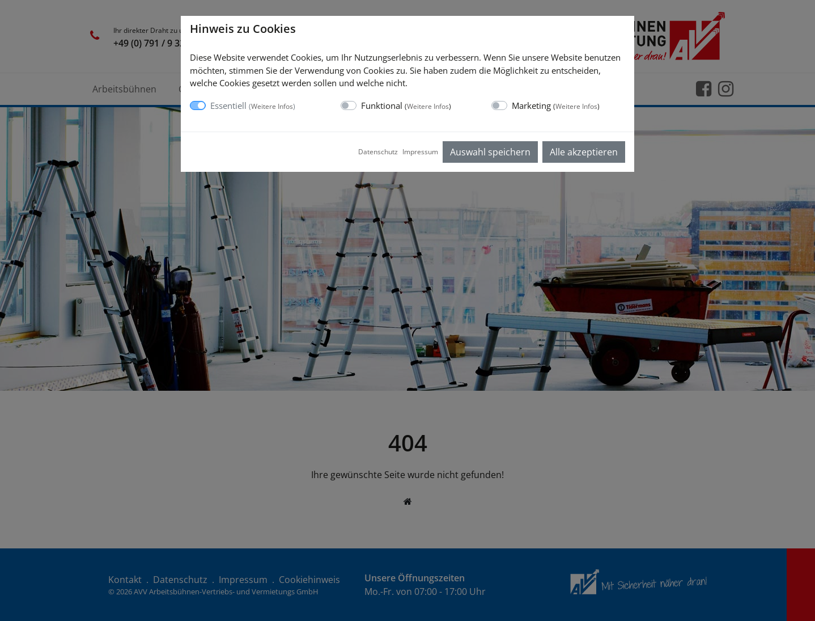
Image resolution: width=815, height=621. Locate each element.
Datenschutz (378, 152)
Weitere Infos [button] (272, 106)
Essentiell (252, 105)
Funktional (406, 105)
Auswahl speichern (490, 152)
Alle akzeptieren (584, 152)
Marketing (556, 105)
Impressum (420, 152)
